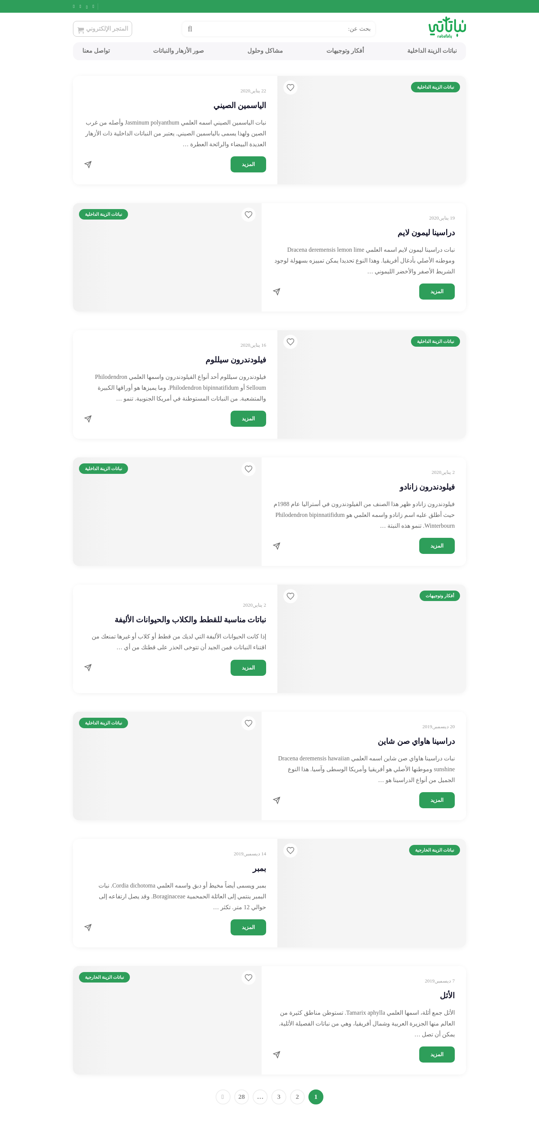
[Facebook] (101, 6)
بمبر (259, 868)
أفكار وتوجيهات (345, 50)
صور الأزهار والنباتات (178, 50)
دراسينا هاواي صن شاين (416, 741)
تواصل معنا (96, 50)
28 (241, 1096)
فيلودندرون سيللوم (235, 359)
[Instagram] (83, 6)
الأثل (447, 995)
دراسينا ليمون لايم (426, 232)
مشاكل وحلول (265, 50)
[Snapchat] (75, 6)
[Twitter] (92, 6)
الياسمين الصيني (239, 105)
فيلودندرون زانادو (427, 486)
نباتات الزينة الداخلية (432, 50)
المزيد (248, 164)
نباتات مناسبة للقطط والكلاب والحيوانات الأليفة (190, 619)
